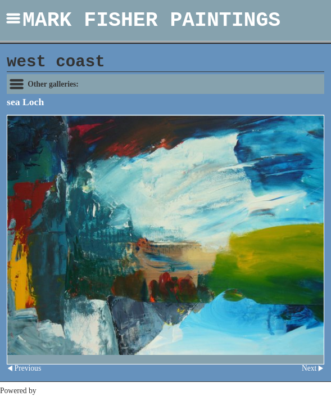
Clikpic (49, 390)
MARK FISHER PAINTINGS (151, 20)
